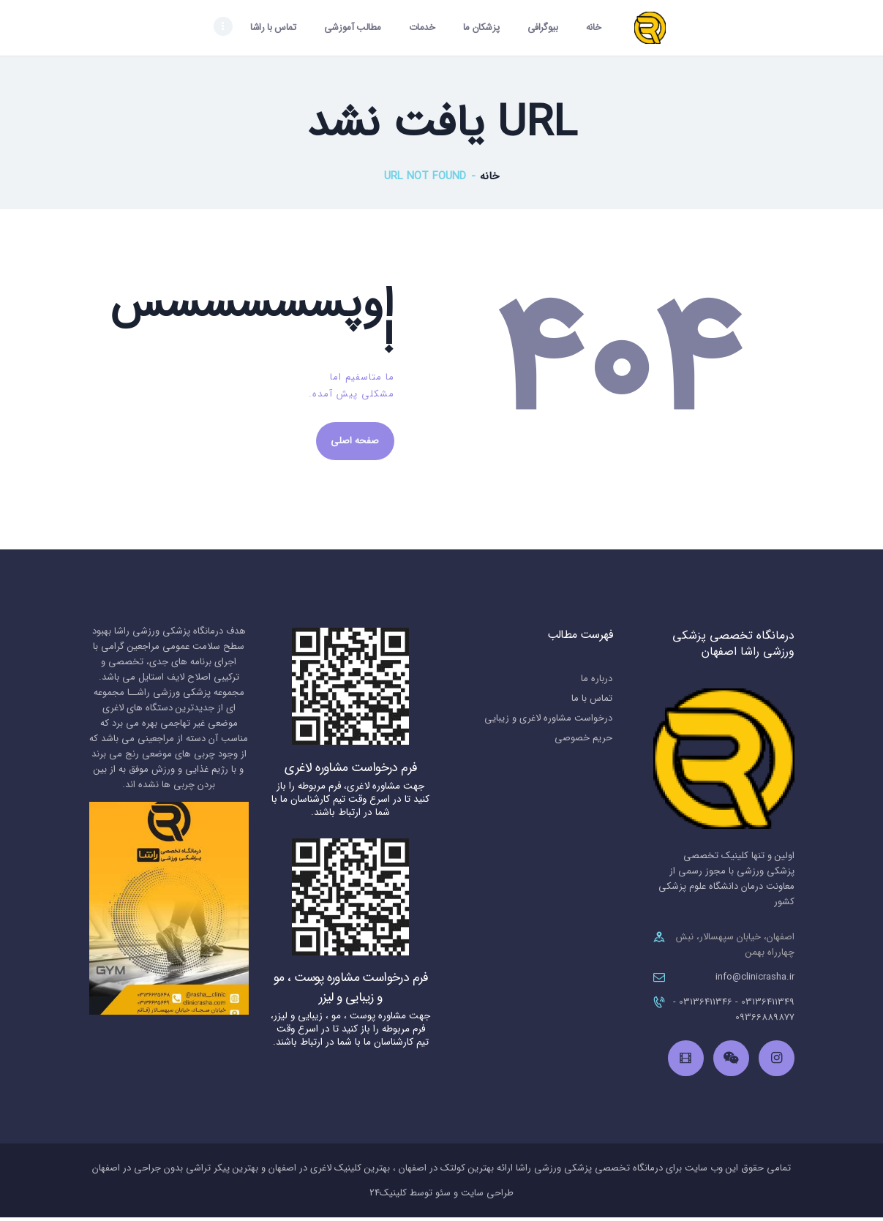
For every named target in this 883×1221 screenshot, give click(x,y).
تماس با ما (591, 702)
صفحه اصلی (358, 443)
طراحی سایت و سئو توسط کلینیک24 (441, 1196)
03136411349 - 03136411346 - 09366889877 (733, 1013)
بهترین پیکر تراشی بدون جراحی (196, 1171)
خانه (489, 178)
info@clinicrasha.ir (754, 980)
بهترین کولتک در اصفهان (448, 1171)
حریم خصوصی (583, 741)
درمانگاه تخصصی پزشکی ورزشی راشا (589, 1171)
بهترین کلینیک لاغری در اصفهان (329, 1171)
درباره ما (596, 682)
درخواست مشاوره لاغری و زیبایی (548, 721)
